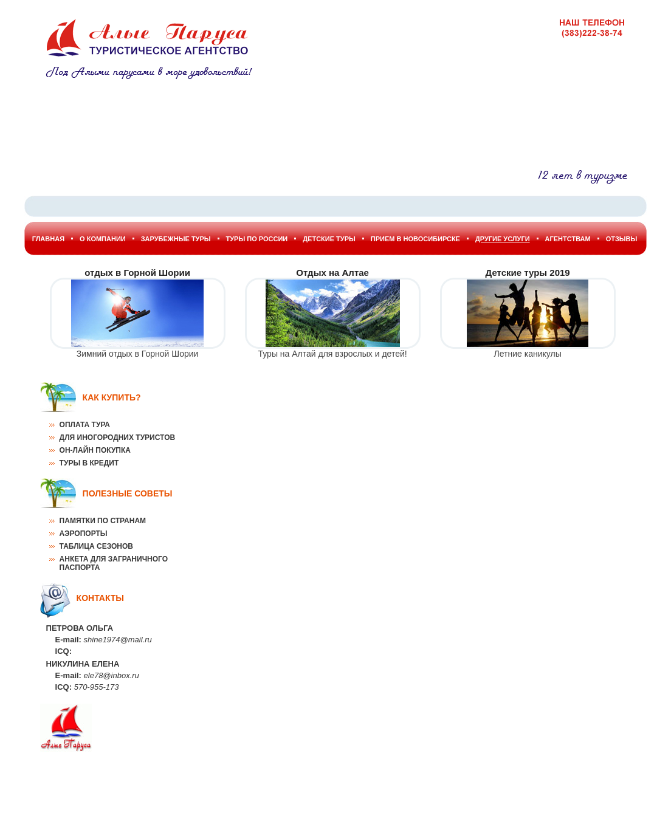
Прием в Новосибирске (415, 238)
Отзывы (622, 238)
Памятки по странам (103, 521)
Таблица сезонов (96, 546)
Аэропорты (84, 533)
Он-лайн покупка (95, 450)
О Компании (103, 238)
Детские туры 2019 (528, 272)
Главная (48, 238)
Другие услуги (502, 238)
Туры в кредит (89, 463)
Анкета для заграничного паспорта (114, 563)
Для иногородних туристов (118, 437)
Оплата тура (85, 425)
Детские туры (329, 238)
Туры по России (257, 238)
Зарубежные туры (176, 238)
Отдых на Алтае (332, 272)
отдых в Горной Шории (137, 272)
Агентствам (568, 238)
